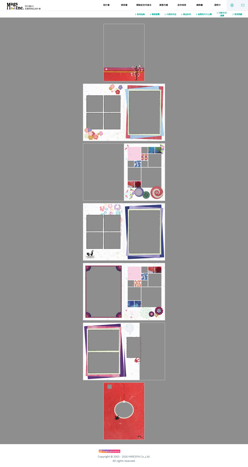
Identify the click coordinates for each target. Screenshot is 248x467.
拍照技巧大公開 (205, 14)
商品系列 (187, 14)
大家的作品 (171, 14)
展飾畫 (199, 5)
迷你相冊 (181, 5)
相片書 (106, 5)
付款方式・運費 (223, 14)
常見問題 (238, 14)
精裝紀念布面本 (143, 5)
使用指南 (141, 14)
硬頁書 (124, 5)
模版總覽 (156, 14)
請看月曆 (163, 5)
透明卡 (217, 5)
